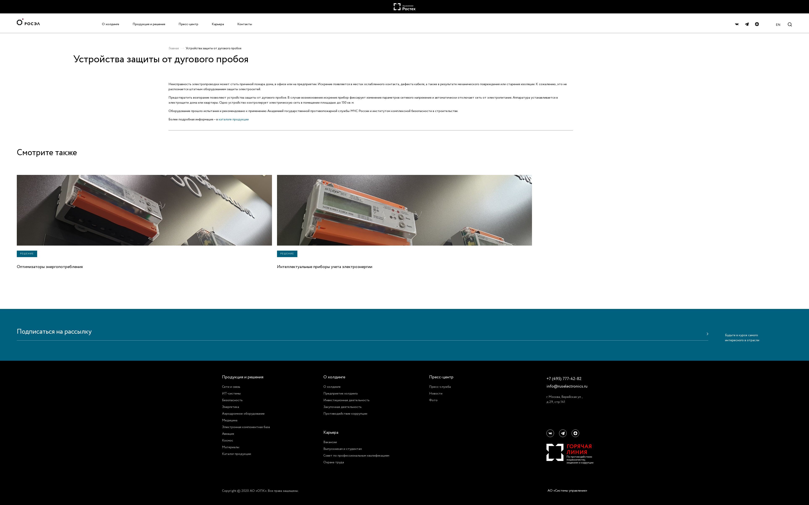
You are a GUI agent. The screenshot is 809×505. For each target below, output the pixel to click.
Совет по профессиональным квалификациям (356, 455)
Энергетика (230, 407)
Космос (227, 440)
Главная (174, 48)
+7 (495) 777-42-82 (564, 379)
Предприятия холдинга (340, 393)
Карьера (218, 24)
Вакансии (330, 442)
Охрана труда (333, 462)
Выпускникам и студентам (342, 448)
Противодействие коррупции (345, 413)
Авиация (228, 433)
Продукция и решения (149, 24)
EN (778, 24)
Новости (435, 393)
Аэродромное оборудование (243, 413)
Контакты (244, 24)
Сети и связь (231, 386)
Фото (433, 400)
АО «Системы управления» (567, 490)
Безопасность (232, 400)
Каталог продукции (236, 454)
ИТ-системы (231, 393)
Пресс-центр (188, 24)
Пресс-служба (440, 386)
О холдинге (110, 24)
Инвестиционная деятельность (346, 400)
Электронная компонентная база (246, 427)
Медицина (229, 420)
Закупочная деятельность (342, 407)
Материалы (230, 447)
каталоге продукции (234, 119)
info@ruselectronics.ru (566, 386)
